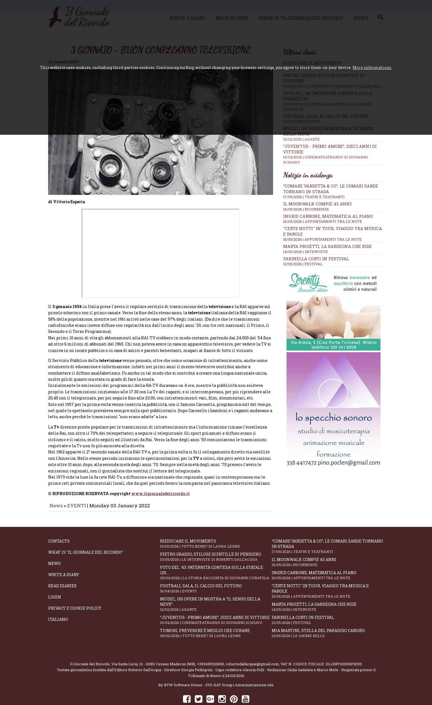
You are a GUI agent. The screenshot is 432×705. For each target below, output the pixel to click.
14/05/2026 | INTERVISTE (305, 251)
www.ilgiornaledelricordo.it (160, 478)
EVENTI (76, 490)
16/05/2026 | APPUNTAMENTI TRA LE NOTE (322, 221)
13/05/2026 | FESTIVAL (303, 263)
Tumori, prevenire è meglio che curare (216, 617)
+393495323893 (210, 648)
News (56, 490)
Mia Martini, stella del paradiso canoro (328, 617)
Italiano (58, 603)
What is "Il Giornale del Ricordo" (85, 536)
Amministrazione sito (254, 669)
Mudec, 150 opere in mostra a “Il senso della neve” (216, 588)
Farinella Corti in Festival (316, 258)
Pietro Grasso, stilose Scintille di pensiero (216, 541)
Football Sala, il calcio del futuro (216, 572)
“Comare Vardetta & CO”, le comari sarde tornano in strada (328, 530)
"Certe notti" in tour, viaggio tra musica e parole (328, 575)
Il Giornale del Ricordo (90, 648)
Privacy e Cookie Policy (74, 592)
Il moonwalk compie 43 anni (317, 204)
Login (54, 581)
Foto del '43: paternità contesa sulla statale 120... (216, 557)
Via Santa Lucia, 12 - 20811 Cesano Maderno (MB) (153, 648)
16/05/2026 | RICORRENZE (306, 209)
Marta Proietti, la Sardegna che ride (327, 246)
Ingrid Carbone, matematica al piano (328, 216)
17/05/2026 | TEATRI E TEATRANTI (314, 196)
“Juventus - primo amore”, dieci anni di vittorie (216, 604)
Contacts (59, 525)
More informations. (372, 67)
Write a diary (63, 559)
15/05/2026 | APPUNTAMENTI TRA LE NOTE (322, 239)
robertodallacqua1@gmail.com (252, 648)
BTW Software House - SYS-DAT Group (198, 669)
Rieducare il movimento (216, 528)
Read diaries (62, 570)
